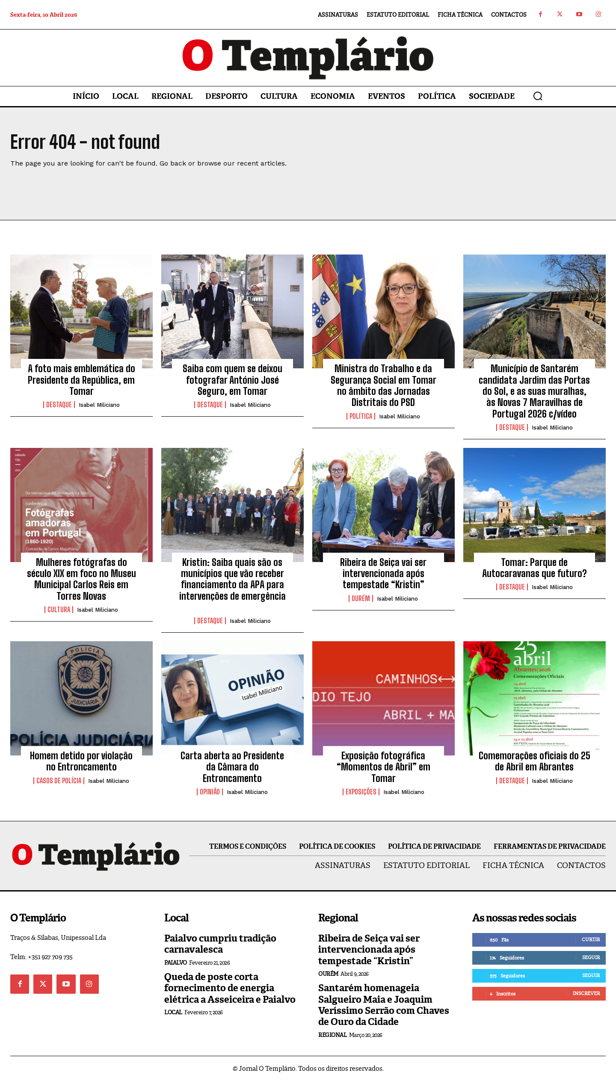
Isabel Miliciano (99, 405)
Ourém (361, 598)
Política (360, 416)
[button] (537, 96)
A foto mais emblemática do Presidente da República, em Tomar (81, 380)
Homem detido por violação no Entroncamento (81, 761)
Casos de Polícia (58, 780)
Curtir (591, 939)
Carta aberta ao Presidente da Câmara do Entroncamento (232, 767)
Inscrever (586, 993)
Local (173, 1012)
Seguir (591, 957)
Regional (332, 1035)
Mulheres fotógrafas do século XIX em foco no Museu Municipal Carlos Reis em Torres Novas (81, 579)
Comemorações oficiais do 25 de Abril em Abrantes (534, 761)
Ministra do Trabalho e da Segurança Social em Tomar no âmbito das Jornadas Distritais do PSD (383, 385)
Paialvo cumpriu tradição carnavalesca (220, 944)
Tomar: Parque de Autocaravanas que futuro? (534, 568)
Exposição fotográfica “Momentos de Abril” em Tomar (383, 767)
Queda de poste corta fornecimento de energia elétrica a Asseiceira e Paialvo (230, 988)
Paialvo (175, 962)
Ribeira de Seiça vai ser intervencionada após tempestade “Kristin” (383, 574)
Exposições (361, 791)
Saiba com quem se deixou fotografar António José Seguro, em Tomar (232, 380)
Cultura (58, 609)
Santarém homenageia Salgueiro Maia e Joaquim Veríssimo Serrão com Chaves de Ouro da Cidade (383, 1005)
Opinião (210, 791)
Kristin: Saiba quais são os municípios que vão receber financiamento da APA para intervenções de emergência (232, 585)
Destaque (59, 404)
